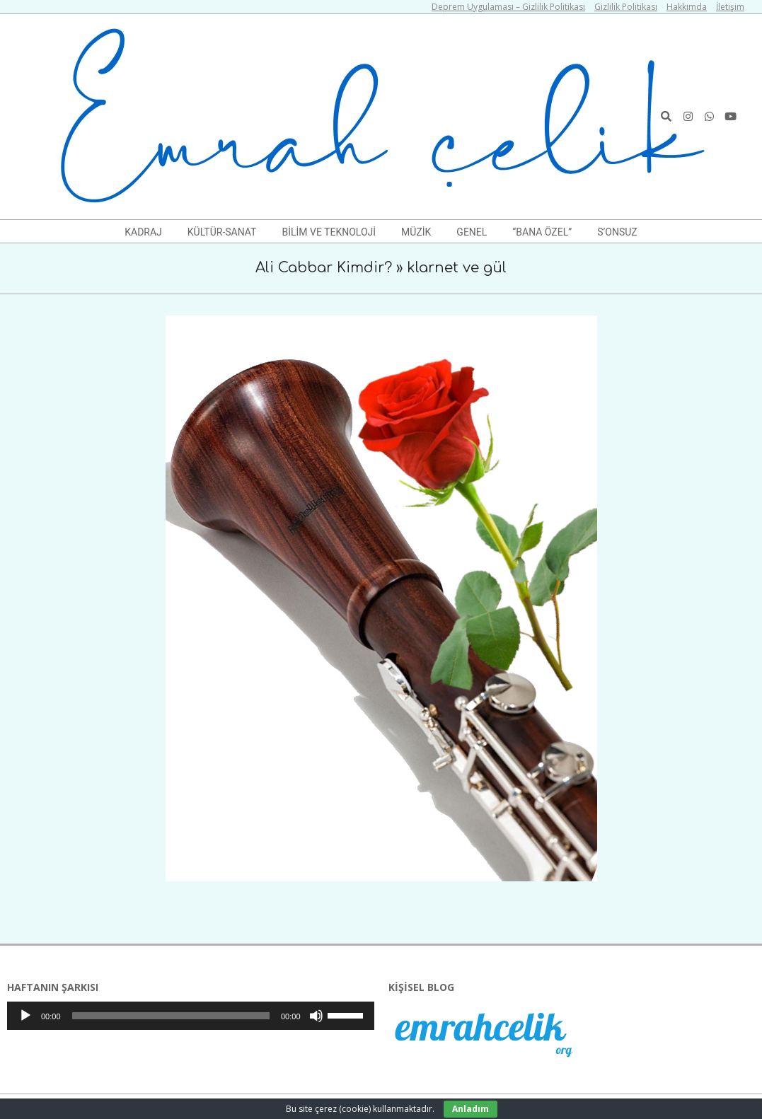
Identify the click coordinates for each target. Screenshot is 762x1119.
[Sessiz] (316, 1016)
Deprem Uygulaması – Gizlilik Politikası (508, 7)
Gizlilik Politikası (625, 7)
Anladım (470, 1109)
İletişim (730, 7)
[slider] (171, 1015)
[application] (190, 1016)
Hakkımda (686, 7)
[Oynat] (25, 1016)
